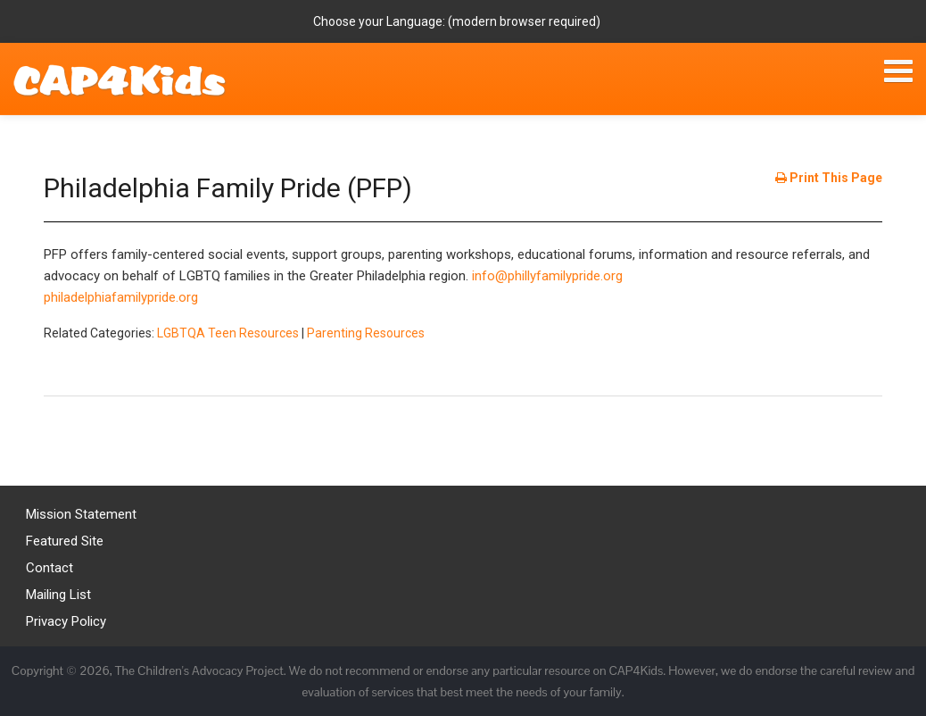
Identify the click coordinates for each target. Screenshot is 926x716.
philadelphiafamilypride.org (121, 297)
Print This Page (828, 178)
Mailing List (58, 595)
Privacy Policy (66, 621)
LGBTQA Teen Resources (228, 333)
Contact (49, 568)
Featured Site (64, 541)
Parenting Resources (366, 333)
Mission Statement (81, 514)
